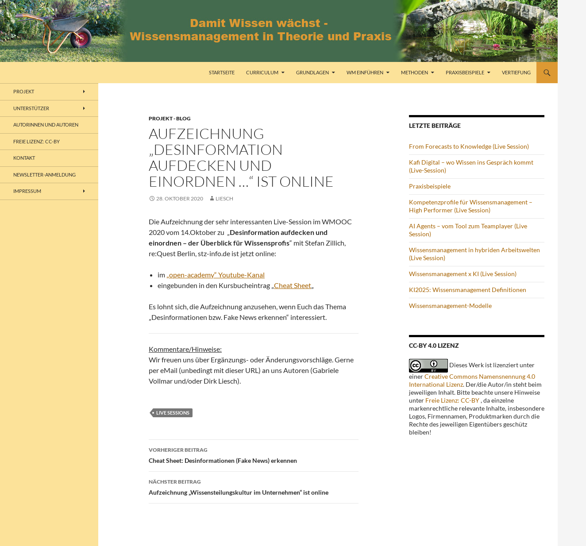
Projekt (23, 91)
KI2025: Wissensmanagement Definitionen (467, 289)
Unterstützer (31, 108)
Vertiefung (516, 72)
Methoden (414, 72)
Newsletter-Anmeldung (44, 174)
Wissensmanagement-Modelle (450, 305)
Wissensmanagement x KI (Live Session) (463, 273)
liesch (224, 198)
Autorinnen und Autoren (45, 124)
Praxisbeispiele (465, 72)
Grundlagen (312, 72)
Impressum (27, 191)
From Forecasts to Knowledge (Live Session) (469, 146)
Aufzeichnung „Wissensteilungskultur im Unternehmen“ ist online (254, 486)
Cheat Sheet (292, 285)
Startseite (222, 72)
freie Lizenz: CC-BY (36, 141)
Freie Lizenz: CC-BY (452, 400)
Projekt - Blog (170, 118)
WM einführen (365, 72)
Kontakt (24, 158)
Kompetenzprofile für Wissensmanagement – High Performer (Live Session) (470, 206)
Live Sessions (172, 412)
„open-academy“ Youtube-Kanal (215, 274)
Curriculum (262, 72)
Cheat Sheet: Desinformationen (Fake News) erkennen (254, 454)
